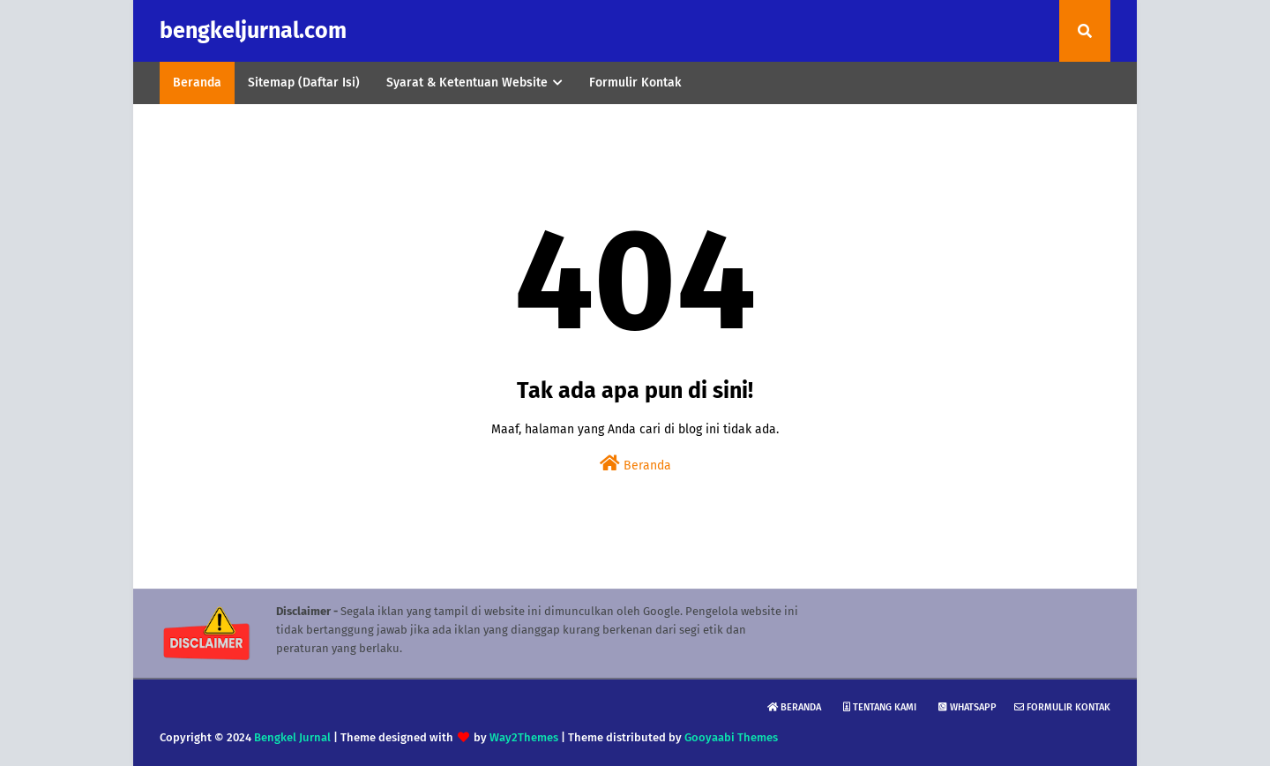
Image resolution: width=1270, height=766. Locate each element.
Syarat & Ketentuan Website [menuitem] (467, 82)
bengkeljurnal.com (253, 31)
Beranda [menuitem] (197, 82)
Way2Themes (523, 737)
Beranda (635, 463)
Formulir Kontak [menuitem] (635, 82)
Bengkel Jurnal (292, 737)
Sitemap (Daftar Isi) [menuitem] (304, 82)
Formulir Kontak (1062, 707)
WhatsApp (967, 707)
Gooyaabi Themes (731, 737)
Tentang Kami (879, 707)
